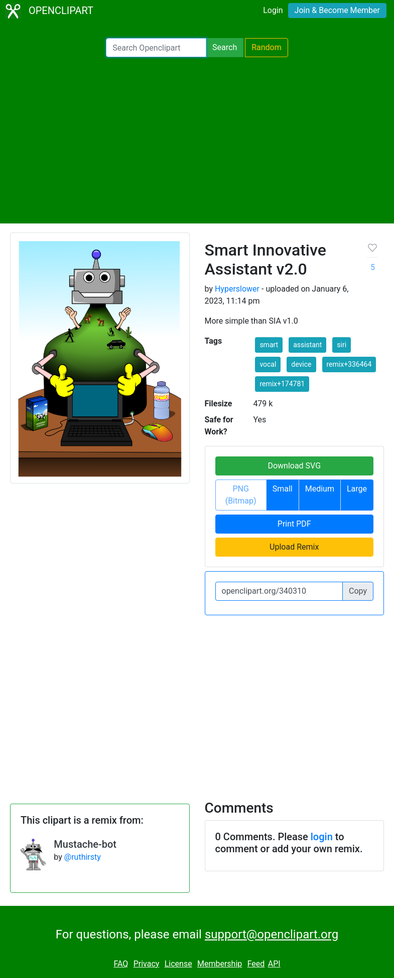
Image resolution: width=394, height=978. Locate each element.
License (178, 963)
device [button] (301, 364)
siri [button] (341, 345)
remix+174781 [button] (282, 384)
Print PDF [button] (294, 524)
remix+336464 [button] (349, 364)
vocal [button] (267, 364)
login (322, 837)
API (274, 963)
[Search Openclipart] (156, 47)
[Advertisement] (197, 140)
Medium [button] (319, 489)
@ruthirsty (82, 857)
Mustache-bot (85, 844)
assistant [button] (307, 345)
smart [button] (268, 345)
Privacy (147, 963)
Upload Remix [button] (294, 547)
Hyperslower (237, 289)
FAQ (120, 963)
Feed (256, 963)
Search (224, 47)
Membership (219, 963)
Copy (358, 591)
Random (266, 47)
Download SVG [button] (294, 465)
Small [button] (283, 489)
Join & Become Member (337, 10)
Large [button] (357, 489)
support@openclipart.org (271, 934)
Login (273, 10)
